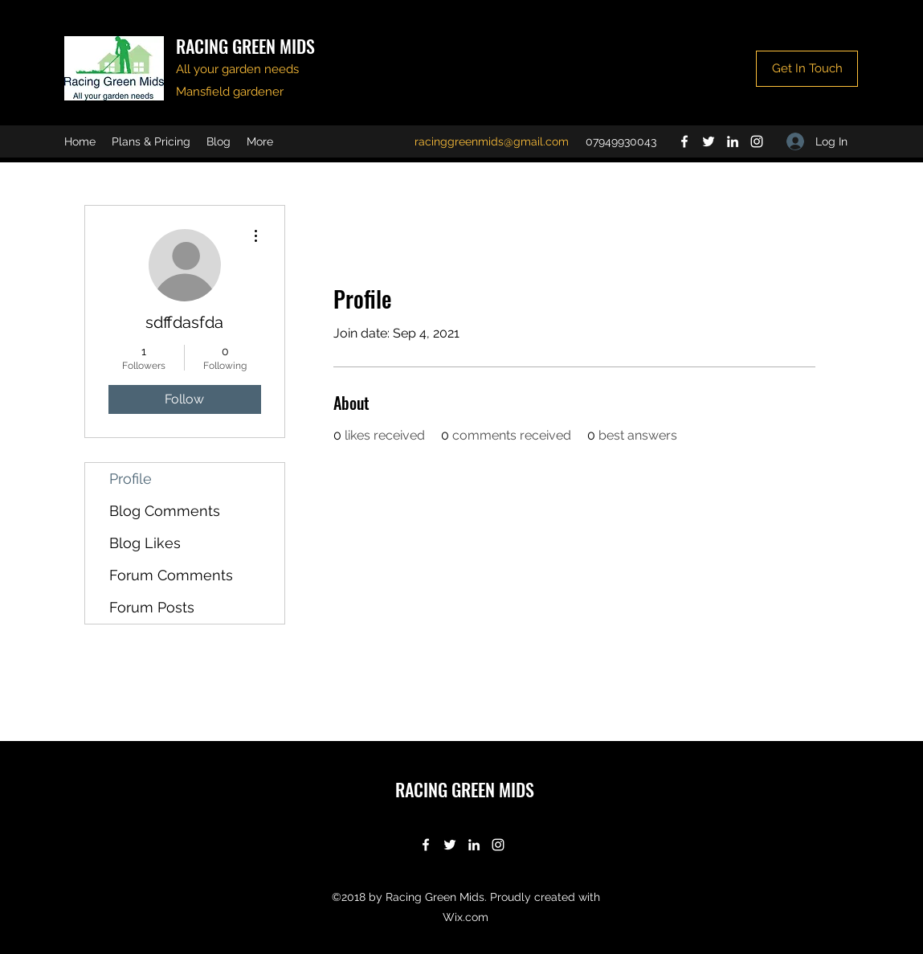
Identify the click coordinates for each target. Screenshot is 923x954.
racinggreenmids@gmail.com (492, 141)
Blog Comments (164, 510)
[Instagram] (757, 141)
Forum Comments (171, 575)
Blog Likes (145, 542)
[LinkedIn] (733, 141)
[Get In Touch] (807, 69)
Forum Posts (151, 607)
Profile (130, 478)
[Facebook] (684, 141)
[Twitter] (708, 141)
